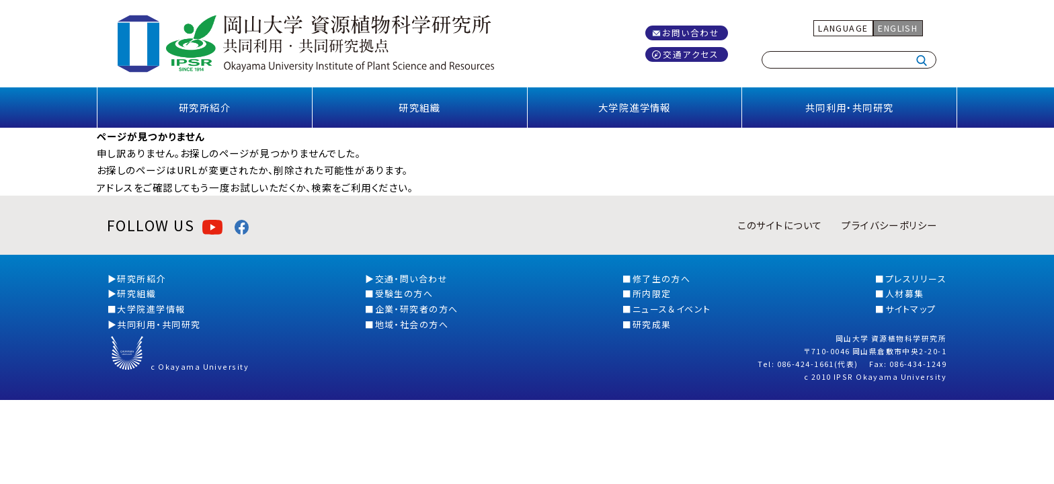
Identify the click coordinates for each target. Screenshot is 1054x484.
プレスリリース (915, 278)
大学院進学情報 (634, 107)
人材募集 (904, 293)
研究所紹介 (205, 107)
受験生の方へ (404, 293)
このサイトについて (779, 225)
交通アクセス (691, 54)
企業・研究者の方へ (416, 308)
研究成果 (652, 324)
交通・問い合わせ (411, 278)
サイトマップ (910, 308)
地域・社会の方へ (412, 324)
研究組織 (419, 107)
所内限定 (652, 293)
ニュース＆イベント (672, 308)
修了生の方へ (662, 278)
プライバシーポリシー (889, 225)
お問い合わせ (690, 32)
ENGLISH (898, 28)
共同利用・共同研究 (849, 107)
